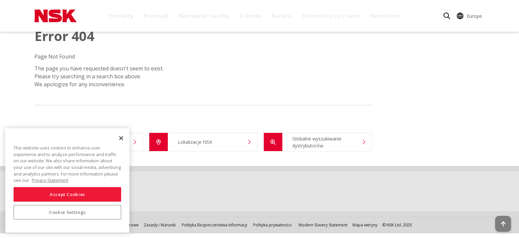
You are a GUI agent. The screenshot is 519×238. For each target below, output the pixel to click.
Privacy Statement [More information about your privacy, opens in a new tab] (50, 180)
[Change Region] (470, 16)
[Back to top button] (498, 214)
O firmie (250, 16)
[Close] (121, 138)
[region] (67, 180)
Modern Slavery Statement (323, 225)
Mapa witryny (365, 225)
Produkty (121, 16)
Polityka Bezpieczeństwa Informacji (214, 225)
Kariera (281, 16)
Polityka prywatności (272, 225)
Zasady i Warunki (160, 225)
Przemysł (156, 16)
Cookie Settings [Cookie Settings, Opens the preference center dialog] (67, 212)
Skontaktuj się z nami (331, 16)
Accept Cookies (67, 194)
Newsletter (385, 16)
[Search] (447, 16)
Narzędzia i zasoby (204, 16)
